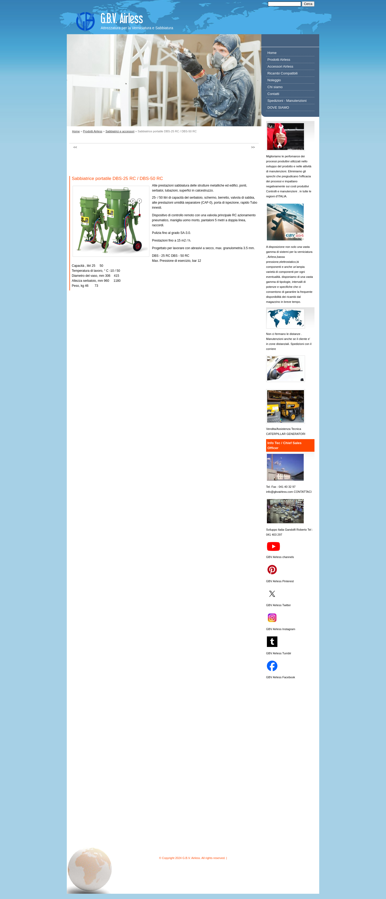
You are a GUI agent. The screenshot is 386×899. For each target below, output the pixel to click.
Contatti (273, 94)
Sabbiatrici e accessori (119, 131)
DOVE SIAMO (278, 107)
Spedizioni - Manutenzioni (287, 101)
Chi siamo (275, 87)
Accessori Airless (280, 66)
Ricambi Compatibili (282, 73)
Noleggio (274, 80)
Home (76, 131)
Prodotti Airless (92, 131)
